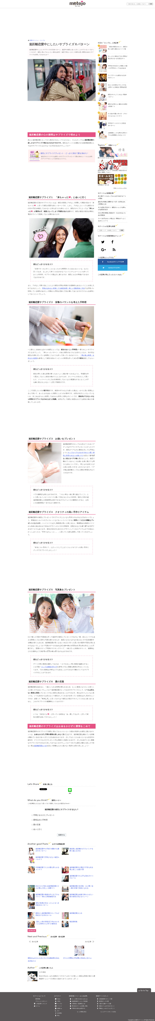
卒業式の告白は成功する (78, 1008)
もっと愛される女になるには (79, 999)
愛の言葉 (36, 825)
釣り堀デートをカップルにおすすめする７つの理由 (112, 197)
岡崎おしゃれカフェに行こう (107, 1008)
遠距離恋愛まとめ (40, 746)
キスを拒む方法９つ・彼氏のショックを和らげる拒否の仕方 (112, 208)
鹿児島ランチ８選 (104, 1001)
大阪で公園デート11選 (105, 1003)
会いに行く (37, 829)
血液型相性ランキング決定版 (79, 1001)
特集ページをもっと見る (120, 188)
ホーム (36, 1006)
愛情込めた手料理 (40, 820)
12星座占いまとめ (103, 185)
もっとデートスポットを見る (108, 1011)
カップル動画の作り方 (49, 667)
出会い (57, 999)
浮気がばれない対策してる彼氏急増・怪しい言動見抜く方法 (63, 288)
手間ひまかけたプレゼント (44, 815)
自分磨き (58, 1013)
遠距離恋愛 (31, 930)
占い (57, 1010)
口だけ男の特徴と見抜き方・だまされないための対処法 (112, 214)
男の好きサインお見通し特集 (79, 1006)
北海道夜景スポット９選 (105, 999)
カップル (58, 1003)
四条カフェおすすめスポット (107, 1006)
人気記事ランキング (40, 1003)
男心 (57, 1015)
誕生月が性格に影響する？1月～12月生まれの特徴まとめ (111, 203)
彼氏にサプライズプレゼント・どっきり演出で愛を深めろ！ (65, 153)
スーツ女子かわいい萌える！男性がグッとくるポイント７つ (112, 220)
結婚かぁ (58, 1008)
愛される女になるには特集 (106, 158)
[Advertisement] (77, 23)
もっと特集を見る (81, 1011)
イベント (58, 1006)
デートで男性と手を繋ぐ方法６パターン (77, 958)
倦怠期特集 (73, 921)
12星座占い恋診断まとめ (78, 1003)
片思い (57, 1001)
